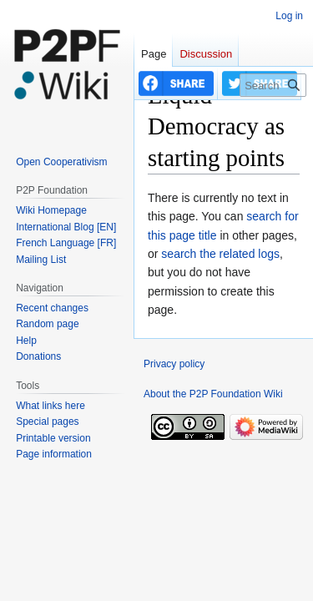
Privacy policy (174, 364)
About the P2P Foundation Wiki (213, 394)
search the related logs (220, 253)
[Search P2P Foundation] (273, 85)
